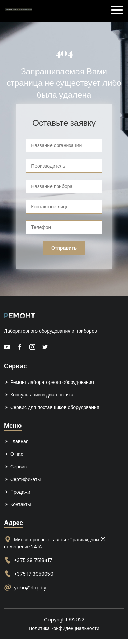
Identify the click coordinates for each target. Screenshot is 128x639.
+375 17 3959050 (33, 574)
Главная (16, 441)
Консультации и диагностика (38, 394)
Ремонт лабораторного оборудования (49, 382)
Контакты (17, 504)
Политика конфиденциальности (64, 628)
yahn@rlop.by (30, 587)
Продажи (17, 491)
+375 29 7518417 (33, 560)
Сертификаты (22, 479)
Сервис (15, 466)
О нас (13, 454)
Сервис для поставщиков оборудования (51, 407)
